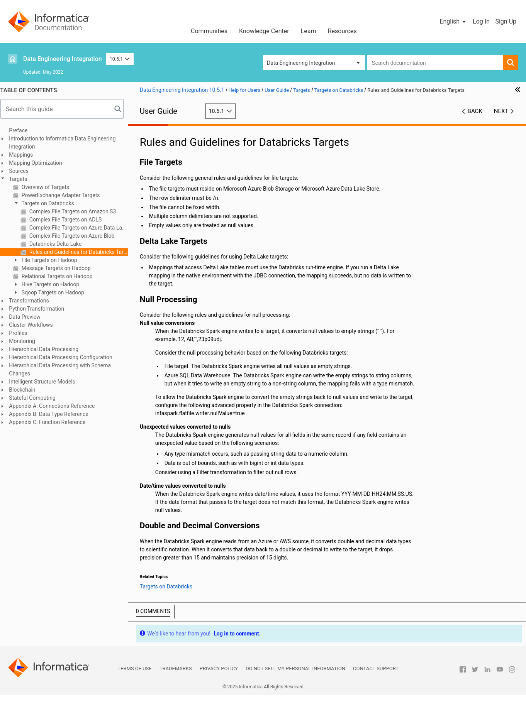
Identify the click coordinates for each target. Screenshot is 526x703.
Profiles (22, 333)
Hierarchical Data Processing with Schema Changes (64, 369)
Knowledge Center (264, 31)
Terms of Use (134, 676)
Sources (22, 171)
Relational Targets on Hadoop (60, 276)
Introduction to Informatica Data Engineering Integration (66, 142)
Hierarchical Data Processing (47, 349)
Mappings (25, 155)
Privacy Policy (219, 676)
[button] (453, 21)
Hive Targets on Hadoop (53, 284)
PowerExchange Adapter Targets (64, 195)
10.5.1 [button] (120, 59)
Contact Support (376, 676)
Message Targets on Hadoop (59, 268)
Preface (22, 130)
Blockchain (26, 390)
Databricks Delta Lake (58, 244)
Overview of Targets (48, 187)
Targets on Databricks (51, 203)
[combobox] (435, 62)
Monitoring (26, 341)
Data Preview (28, 317)
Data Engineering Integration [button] (301, 63)
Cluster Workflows (34, 325)
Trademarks (175, 676)
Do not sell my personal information (295, 676)
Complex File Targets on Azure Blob (75, 236)
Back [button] (475, 111)
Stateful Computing (36, 398)
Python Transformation (40, 309)
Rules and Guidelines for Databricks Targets (82, 252)
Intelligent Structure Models (46, 382)
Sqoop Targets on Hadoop (56, 292)
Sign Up (505, 21)
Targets (22, 179)
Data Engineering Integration (62, 59)
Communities (209, 31)
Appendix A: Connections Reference (55, 406)
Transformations (33, 300)
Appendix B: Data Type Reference (52, 414)
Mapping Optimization (39, 163)
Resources (342, 31)
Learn (308, 31)
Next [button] (501, 111)
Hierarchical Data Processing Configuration (64, 357)
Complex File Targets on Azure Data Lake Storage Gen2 (82, 228)
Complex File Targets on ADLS (68, 219)
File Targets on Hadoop (52, 260)
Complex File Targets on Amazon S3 (76, 211)
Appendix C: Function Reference (51, 422)
